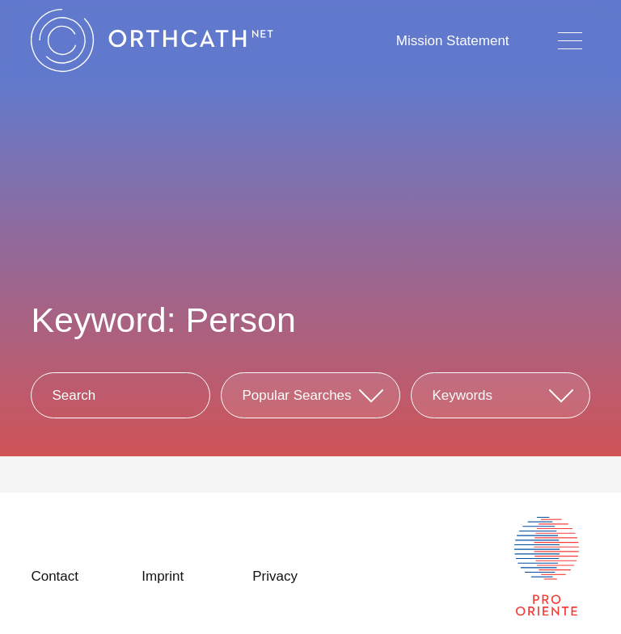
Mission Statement (452, 40)
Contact (54, 576)
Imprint (163, 576)
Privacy (275, 576)
